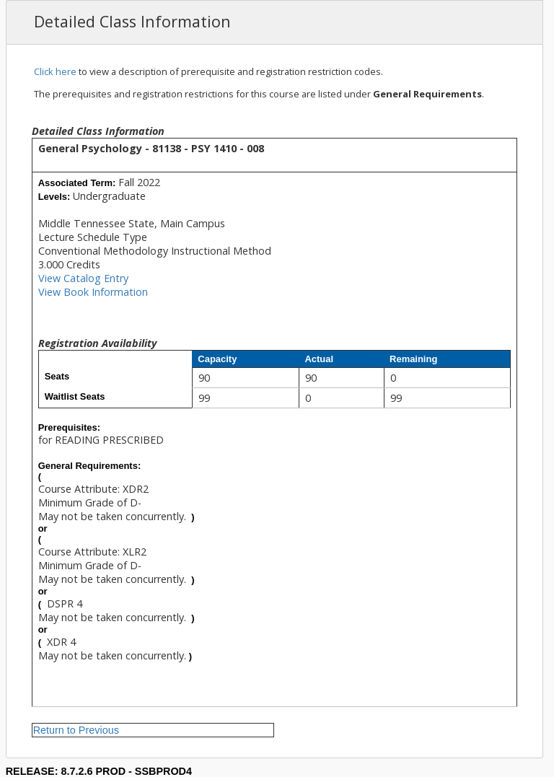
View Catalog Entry (83, 278)
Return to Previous (76, 730)
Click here (55, 71)
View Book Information (93, 292)
